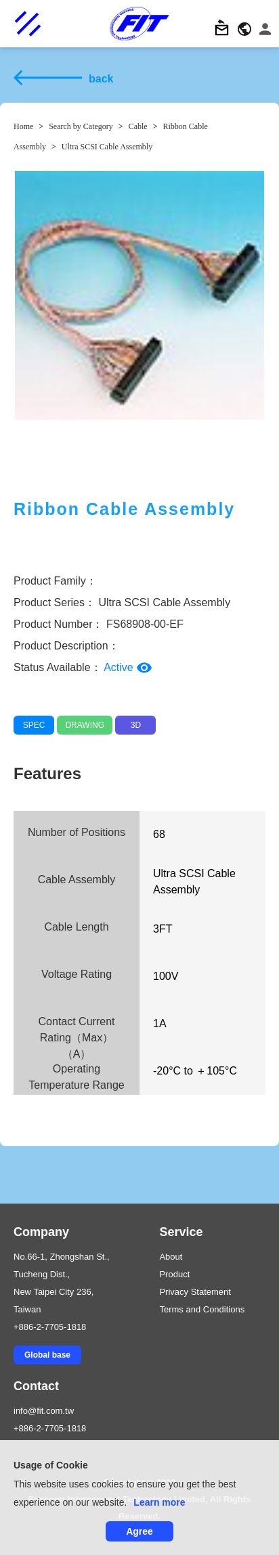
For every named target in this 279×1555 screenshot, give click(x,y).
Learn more (159, 1502)
